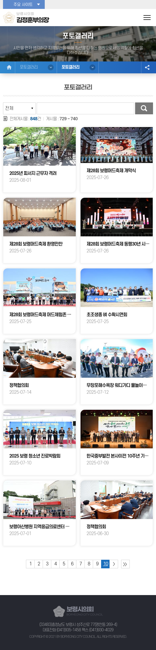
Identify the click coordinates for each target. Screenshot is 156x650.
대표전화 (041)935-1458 (62, 630)
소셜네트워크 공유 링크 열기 (147, 67)
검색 (144, 108)
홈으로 (9, 67)
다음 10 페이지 (113, 564)
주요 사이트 (23, 4)
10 (105, 564)
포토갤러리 (29, 67)
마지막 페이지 (125, 564)
